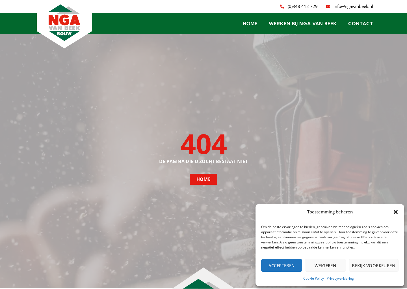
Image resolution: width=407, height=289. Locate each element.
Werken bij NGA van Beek (303, 23)
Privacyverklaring (340, 278)
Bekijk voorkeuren (373, 265)
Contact (360, 23)
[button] (396, 212)
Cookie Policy (313, 278)
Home (250, 23)
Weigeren (325, 265)
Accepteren (282, 265)
